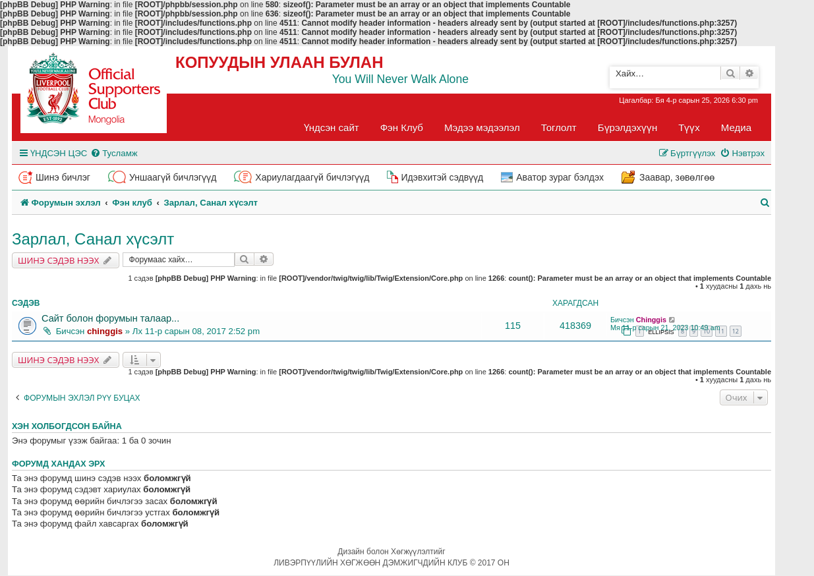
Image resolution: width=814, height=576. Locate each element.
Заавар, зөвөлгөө (676, 177)
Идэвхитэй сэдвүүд (442, 177)
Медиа (736, 127)
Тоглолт (559, 127)
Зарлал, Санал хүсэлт (93, 239)
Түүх (689, 127)
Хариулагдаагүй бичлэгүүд (312, 177)
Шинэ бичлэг (63, 177)
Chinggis (651, 320)
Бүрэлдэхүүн (627, 127)
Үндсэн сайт (331, 127)
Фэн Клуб (401, 127)
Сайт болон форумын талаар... (110, 318)
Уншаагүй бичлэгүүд (172, 177)
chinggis (105, 331)
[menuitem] (113, 153)
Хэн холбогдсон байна (67, 426)
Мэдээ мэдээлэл (482, 127)
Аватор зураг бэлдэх (560, 177)
